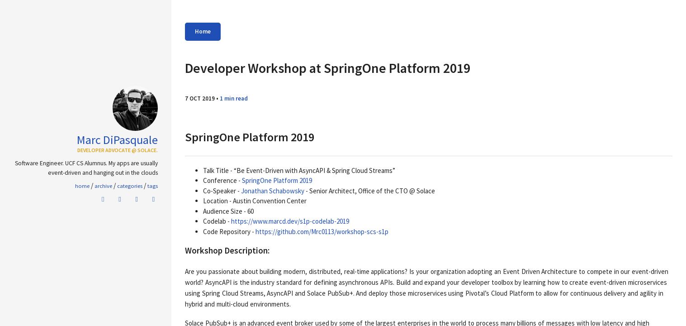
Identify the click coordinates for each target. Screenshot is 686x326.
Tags (152, 185)
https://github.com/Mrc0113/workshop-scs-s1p (321, 231)
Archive (103, 185)
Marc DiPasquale (117, 139)
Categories (129, 185)
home (82, 185)
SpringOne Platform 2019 (277, 180)
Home (203, 31)
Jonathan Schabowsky (272, 191)
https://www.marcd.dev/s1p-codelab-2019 (290, 221)
